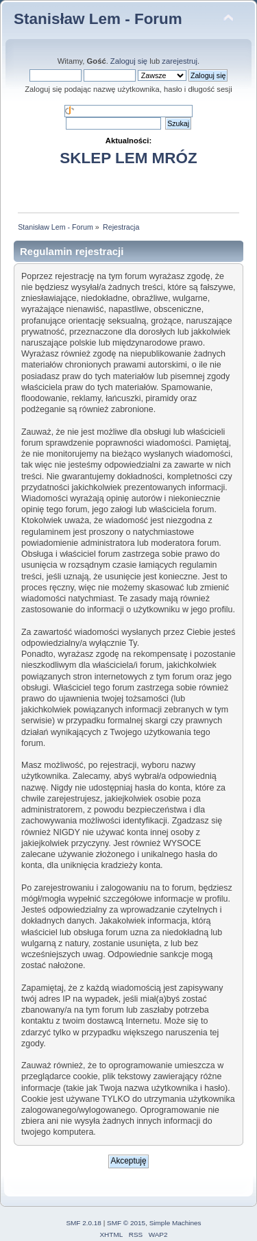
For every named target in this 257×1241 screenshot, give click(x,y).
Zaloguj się (128, 61)
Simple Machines (175, 1223)
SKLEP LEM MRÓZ (128, 158)
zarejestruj (179, 61)
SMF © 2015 (126, 1223)
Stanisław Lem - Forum (98, 18)
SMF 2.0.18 (83, 1223)
